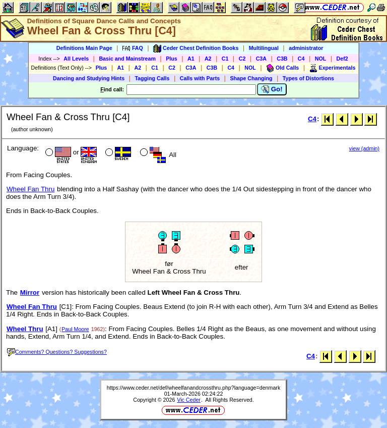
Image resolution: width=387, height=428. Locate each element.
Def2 (342, 59)
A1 (191, 59)
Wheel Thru (25, 329)
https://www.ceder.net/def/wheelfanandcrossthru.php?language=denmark (193, 388)
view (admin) (364, 148)
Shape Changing (251, 78)
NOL (321, 59)
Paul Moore (75, 329)
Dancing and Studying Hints (88, 78)
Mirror (30, 292)
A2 (208, 59)
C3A (261, 59)
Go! (272, 89)
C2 (242, 59)
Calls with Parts (200, 78)
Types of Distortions (308, 78)
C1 (225, 59)
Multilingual (264, 48)
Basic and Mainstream (127, 59)
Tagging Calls (152, 78)
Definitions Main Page (84, 48)
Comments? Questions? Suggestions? (57, 352)
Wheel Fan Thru (30, 189)
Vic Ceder (189, 400)
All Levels (76, 59)
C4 (301, 59)
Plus (171, 59)
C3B (282, 59)
